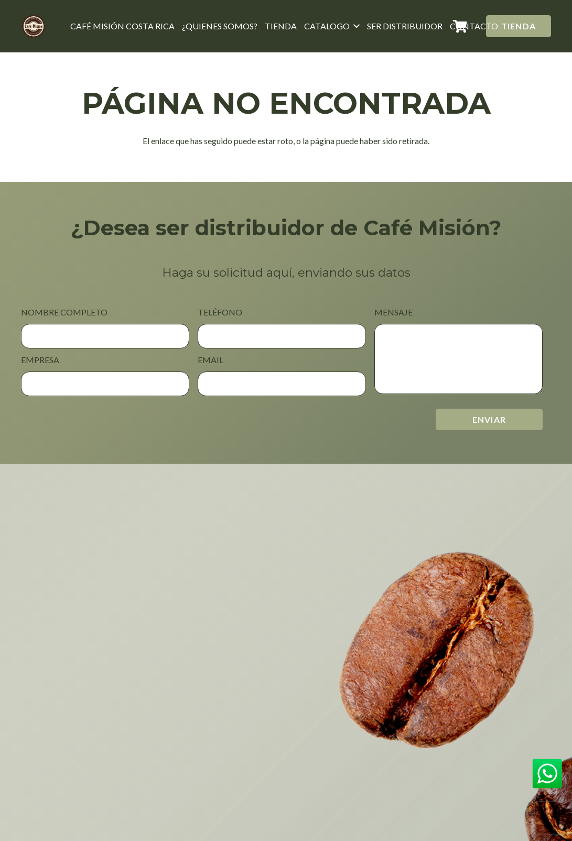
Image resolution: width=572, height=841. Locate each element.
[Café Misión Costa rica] (34, 26)
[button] (355, 26)
